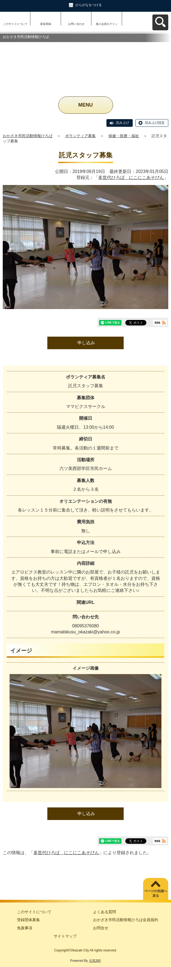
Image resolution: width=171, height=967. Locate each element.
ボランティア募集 (80, 136)
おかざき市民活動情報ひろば (28, 136)
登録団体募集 (28, 920)
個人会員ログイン (107, 23)
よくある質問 (104, 912)
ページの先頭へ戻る (155, 893)
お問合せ (100, 928)
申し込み (86, 342)
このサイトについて (15, 23)
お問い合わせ (76, 23)
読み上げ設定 (155, 123)
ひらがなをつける (89, 5)
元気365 (95, 961)
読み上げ (122, 123)
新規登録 (45, 23)
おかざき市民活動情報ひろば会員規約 (125, 920)
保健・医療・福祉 (123, 136)
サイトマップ (65, 936)
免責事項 (24, 928)
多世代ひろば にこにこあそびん (131, 177)
